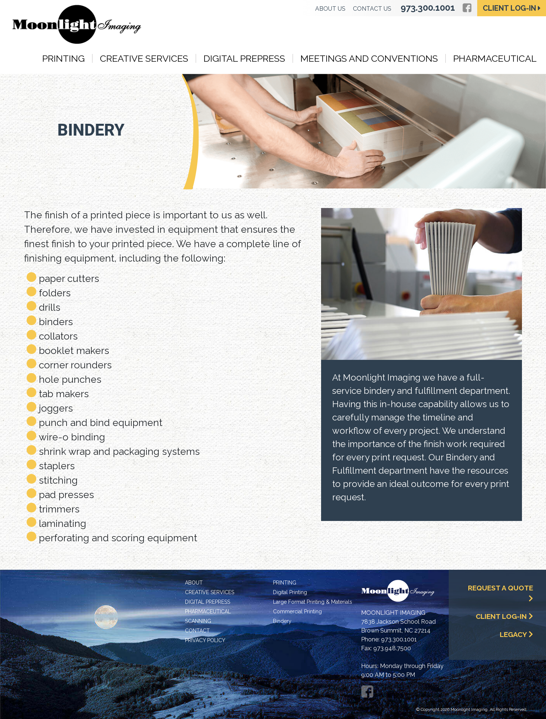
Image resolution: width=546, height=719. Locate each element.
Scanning (198, 621)
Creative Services (144, 58)
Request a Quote (500, 593)
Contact (197, 631)
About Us (330, 8)
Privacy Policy (205, 640)
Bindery (282, 621)
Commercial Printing (297, 611)
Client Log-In (504, 616)
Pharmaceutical (495, 58)
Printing (63, 58)
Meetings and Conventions (369, 58)
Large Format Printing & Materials (312, 602)
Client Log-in (512, 8)
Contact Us (372, 8)
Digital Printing (290, 592)
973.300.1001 (428, 7)
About (194, 583)
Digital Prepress (244, 58)
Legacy (516, 634)
